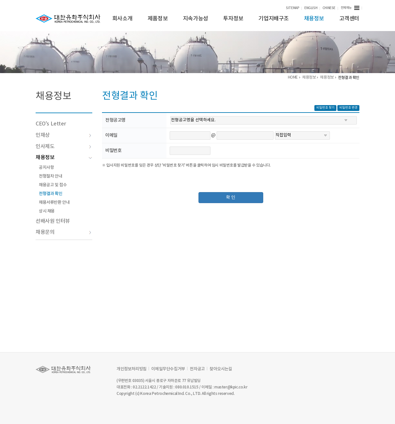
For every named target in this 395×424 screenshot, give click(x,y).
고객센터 (349, 19)
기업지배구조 (273, 19)
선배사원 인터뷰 (53, 221)
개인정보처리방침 (132, 369)
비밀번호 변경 (348, 108)
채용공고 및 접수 (53, 185)
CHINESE (328, 8)
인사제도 (63, 146)
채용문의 (63, 232)
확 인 (230, 197)
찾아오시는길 (220, 369)
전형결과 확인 (50, 193)
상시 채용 (47, 211)
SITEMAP (292, 8)
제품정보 (158, 19)
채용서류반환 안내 (54, 202)
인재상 (63, 135)
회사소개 (122, 19)
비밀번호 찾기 (325, 108)
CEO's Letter (51, 124)
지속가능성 (195, 19)
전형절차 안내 (50, 176)
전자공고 (197, 369)
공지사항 (46, 167)
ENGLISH (310, 8)
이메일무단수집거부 (168, 369)
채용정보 (314, 19)
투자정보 (233, 19)
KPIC (68, 18)
